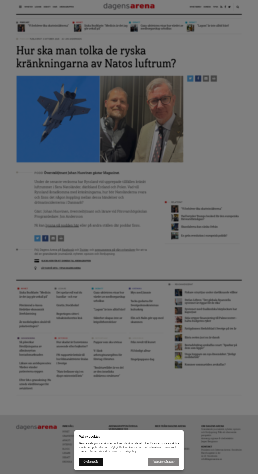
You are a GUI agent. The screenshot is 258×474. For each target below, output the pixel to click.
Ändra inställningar (163, 461)
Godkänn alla (91, 461)
